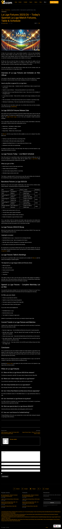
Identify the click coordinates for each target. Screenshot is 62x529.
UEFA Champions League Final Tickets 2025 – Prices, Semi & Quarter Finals (10, 433)
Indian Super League (50, 516)
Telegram (34, 488)
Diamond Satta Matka (11, 513)
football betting (13, 106)
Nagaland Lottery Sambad (55, 519)
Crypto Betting (4, 514)
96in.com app (9, 363)
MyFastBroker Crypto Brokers (17, 519)
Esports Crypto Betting (27, 514)
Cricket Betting (4, 511)
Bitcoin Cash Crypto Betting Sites (18, 515)
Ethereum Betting (19, 514)
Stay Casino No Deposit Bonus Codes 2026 (8, 506)
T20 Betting (13, 511)
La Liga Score (4, 251)
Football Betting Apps (42, 516)
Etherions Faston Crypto (11, 514)
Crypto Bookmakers (50, 514)
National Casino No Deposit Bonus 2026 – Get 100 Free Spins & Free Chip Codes (9, 502)
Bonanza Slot (17, 520)
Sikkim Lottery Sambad (45, 519)
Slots (8, 520)
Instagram (26, 488)
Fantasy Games (4, 520)
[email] (52, 499)
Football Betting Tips (20, 516)
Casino (9, 518)
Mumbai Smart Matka (53, 511)
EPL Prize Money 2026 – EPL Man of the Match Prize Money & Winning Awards (9, 495)
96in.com (4, 134)
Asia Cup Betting (19, 511)
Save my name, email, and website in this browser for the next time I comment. (18, 473)
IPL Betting (9, 511)
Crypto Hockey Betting (36, 514)
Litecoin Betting (44, 514)
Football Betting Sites (34, 516)
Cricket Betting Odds (40, 511)
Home (2, 9)
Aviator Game (12, 520)
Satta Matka (46, 511)
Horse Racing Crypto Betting (28, 519)
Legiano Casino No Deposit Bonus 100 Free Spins (10, 499)
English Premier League (12, 116)
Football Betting (7, 9)
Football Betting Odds (12, 516)
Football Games (27, 516)
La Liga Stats (34, 158)
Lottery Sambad (37, 519)
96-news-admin (5, 23)
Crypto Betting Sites (8, 515)
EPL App (6, 518)
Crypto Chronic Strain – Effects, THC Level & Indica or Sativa (31, 433)
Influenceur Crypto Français (6, 519)
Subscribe (52, 502)
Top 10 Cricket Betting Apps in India (29, 511)
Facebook (17, 488)
